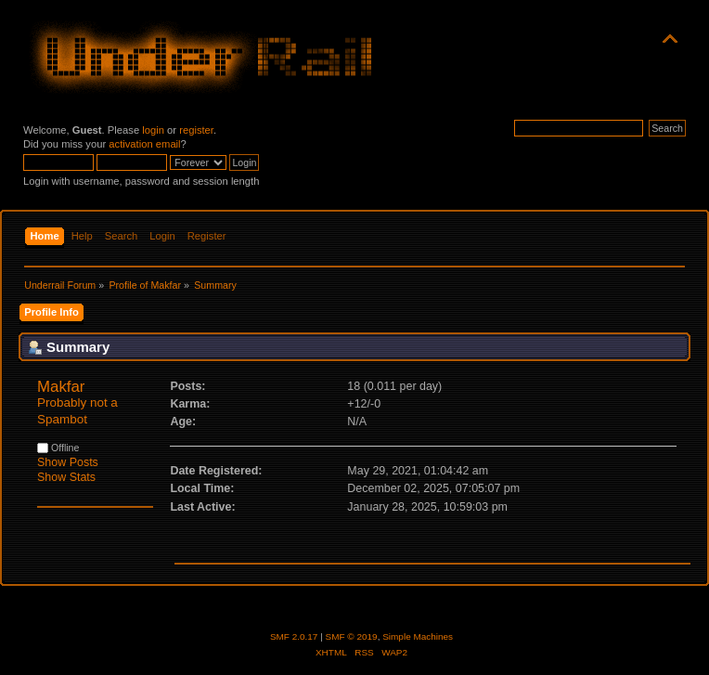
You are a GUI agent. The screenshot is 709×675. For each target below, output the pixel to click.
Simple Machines (417, 636)
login (153, 130)
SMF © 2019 (352, 636)
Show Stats (66, 477)
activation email (144, 143)
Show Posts (67, 462)
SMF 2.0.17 (294, 636)
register (196, 130)
